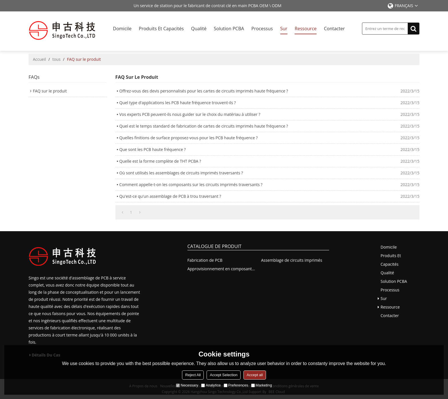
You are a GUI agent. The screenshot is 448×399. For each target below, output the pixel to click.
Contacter (334, 28)
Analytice (211, 385)
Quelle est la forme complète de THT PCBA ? (160, 161)
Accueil (39, 59)
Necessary (187, 385)
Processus (262, 28)
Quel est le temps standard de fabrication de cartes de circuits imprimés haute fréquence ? (203, 126)
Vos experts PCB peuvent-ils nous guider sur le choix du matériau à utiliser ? (189, 114)
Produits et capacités (161, 28)
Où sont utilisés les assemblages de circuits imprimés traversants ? (181, 173)
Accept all (255, 375)
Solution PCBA (229, 28)
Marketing (261, 385)
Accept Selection (223, 375)
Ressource (306, 28)
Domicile (122, 28)
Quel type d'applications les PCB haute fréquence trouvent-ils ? (177, 102)
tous (56, 59)
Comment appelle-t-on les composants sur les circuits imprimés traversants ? (191, 184)
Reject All (193, 375)
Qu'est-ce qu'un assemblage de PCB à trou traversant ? (170, 196)
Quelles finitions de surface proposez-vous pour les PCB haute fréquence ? (188, 137)
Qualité (199, 28)
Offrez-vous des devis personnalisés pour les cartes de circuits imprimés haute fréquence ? (203, 91)
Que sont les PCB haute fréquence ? (152, 149)
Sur (283, 28)
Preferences (236, 385)
